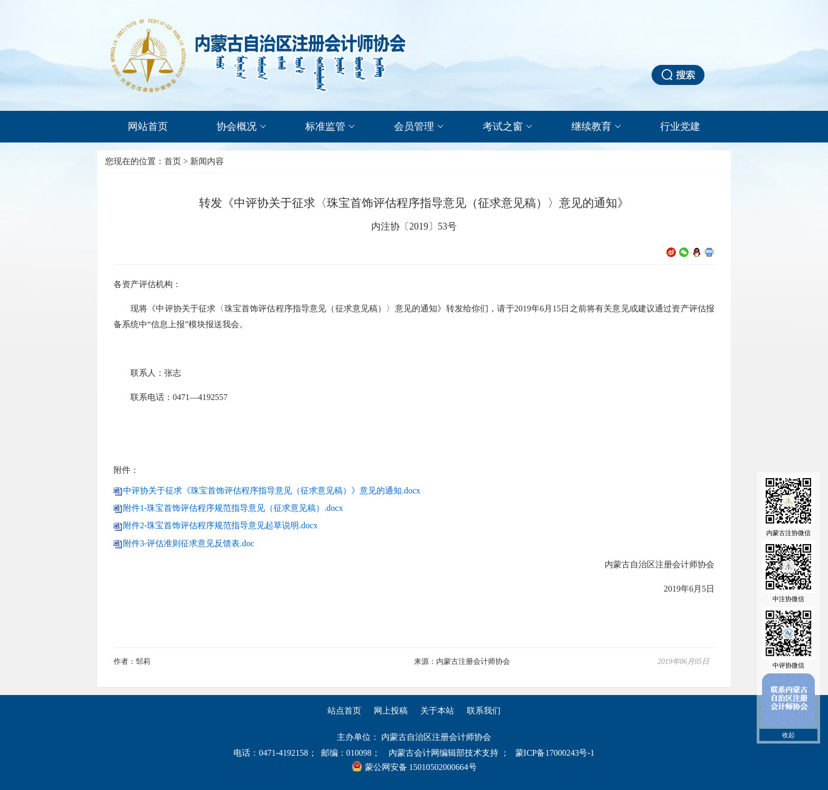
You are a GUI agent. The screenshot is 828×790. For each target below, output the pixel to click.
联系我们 (484, 710)
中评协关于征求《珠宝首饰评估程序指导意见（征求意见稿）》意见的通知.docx (271, 490)
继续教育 (596, 126)
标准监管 (330, 126)
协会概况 (241, 126)
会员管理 (419, 126)
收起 (788, 735)
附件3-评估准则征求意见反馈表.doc (188, 543)
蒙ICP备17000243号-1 (555, 752)
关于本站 (437, 710)
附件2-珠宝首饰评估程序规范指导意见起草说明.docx (220, 525)
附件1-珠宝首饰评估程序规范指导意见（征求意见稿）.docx (233, 507)
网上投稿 (391, 710)
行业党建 (680, 126)
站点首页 (344, 710)
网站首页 (148, 126)
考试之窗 (507, 126)
